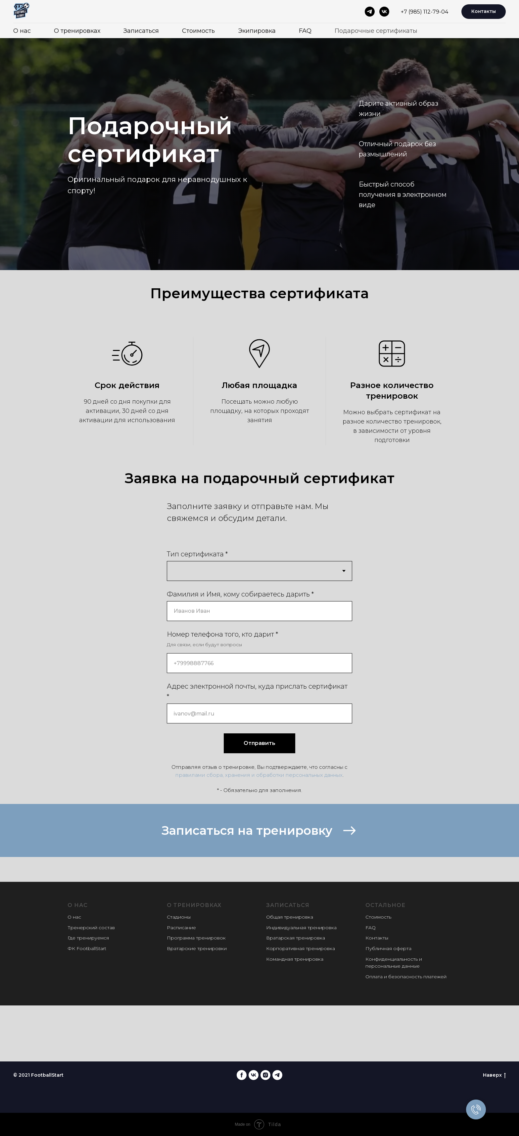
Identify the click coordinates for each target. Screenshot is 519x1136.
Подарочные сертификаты (376, 30)
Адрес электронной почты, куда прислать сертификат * (257, 691)
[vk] (384, 12)
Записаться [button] (141, 30)
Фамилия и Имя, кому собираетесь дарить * (240, 594)
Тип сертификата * (197, 554)
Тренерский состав (91, 928)
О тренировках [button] (77, 30)
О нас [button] (22, 30)
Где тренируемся (88, 938)
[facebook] (242, 1075)
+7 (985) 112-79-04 (424, 12)
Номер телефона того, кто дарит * (222, 634)
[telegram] (370, 12)
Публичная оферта (388, 948)
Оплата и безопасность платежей (406, 977)
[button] (259, 830)
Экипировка (257, 30)
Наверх (494, 1075)
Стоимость (198, 30)
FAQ (305, 30)
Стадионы (179, 917)
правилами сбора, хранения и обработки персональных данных (259, 775)
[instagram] (265, 1075)
